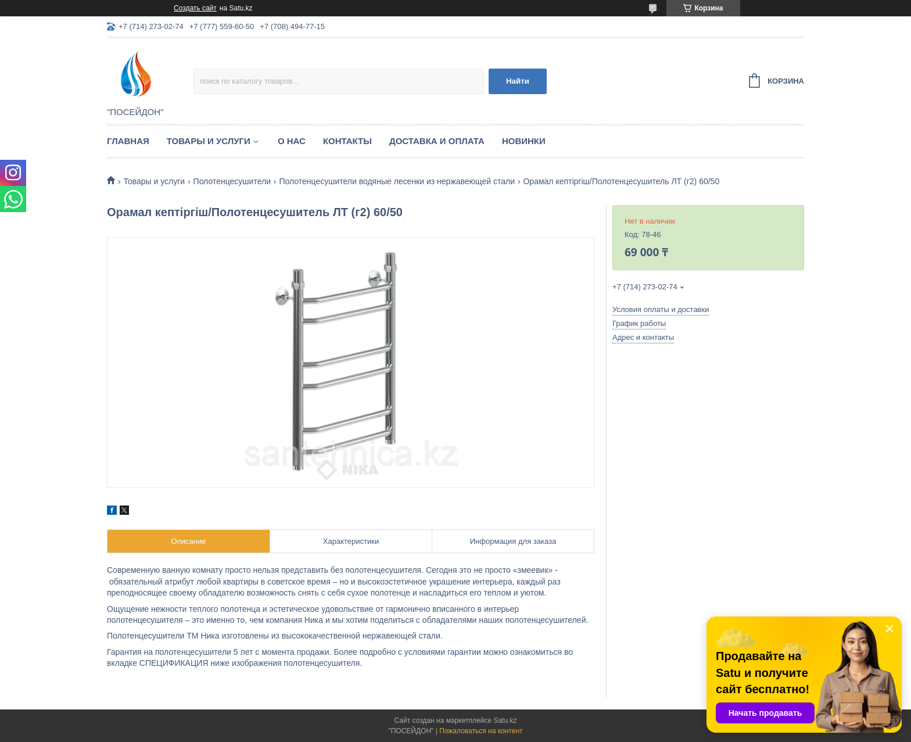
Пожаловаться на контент (480, 731)
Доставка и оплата (437, 141)
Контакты (347, 141)
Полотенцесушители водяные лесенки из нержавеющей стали (397, 181)
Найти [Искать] (517, 81)
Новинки (524, 141)
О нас (292, 141)
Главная (128, 141)
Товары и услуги (208, 141)
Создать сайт (195, 8)
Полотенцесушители (232, 181)
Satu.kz (505, 720)
